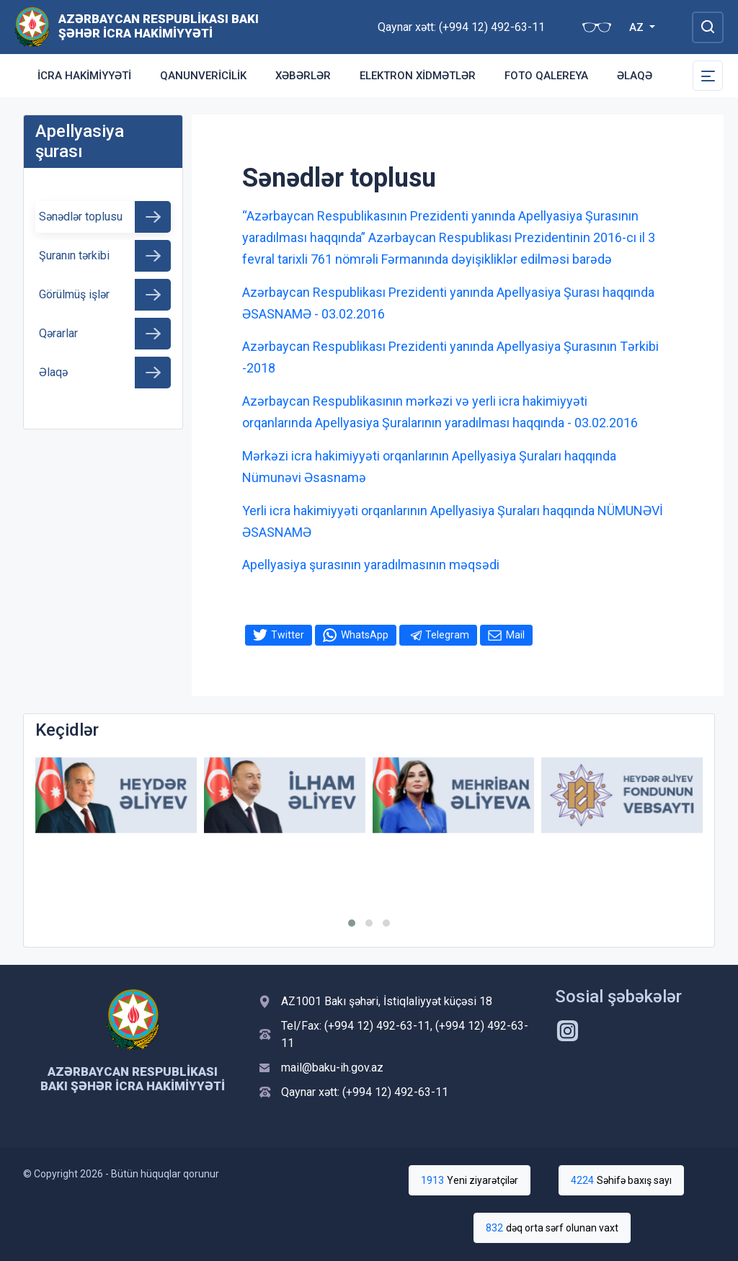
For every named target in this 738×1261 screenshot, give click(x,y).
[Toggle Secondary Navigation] (708, 76)
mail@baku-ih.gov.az (332, 1067)
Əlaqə (634, 75)
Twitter (287, 635)
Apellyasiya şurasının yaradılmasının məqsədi (370, 564)
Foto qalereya (546, 75)
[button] (351, 923)
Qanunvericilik (203, 75)
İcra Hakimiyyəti (84, 75)
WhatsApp (364, 635)
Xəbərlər (303, 75)
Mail (515, 635)
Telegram (447, 635)
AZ (637, 27)
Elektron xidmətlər (418, 75)
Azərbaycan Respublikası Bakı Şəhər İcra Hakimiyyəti (158, 26)
